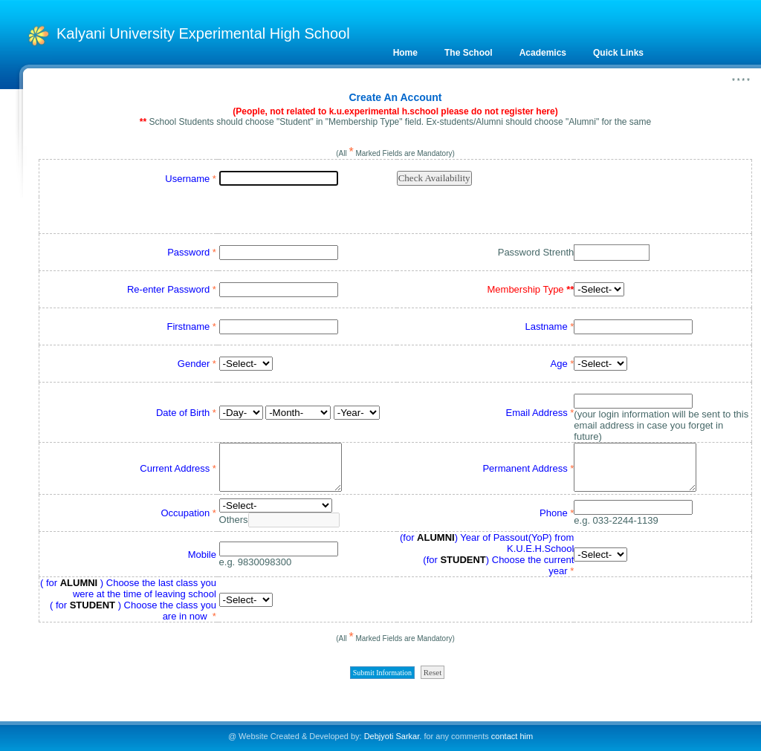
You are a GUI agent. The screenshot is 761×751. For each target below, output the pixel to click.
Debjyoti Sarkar (392, 736)
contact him (512, 736)
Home (405, 53)
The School (468, 53)
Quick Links (618, 53)
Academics (542, 53)
